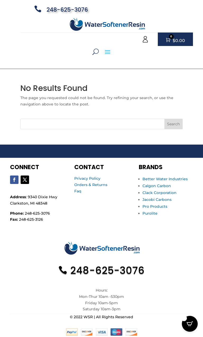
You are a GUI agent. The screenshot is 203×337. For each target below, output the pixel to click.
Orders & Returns (90, 184)
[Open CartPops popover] (190, 324)
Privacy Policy (87, 178)
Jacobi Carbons (157, 199)
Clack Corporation (159, 192)
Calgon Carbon (156, 185)
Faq (77, 191)
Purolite (150, 213)
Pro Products (154, 206)
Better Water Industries (165, 179)
